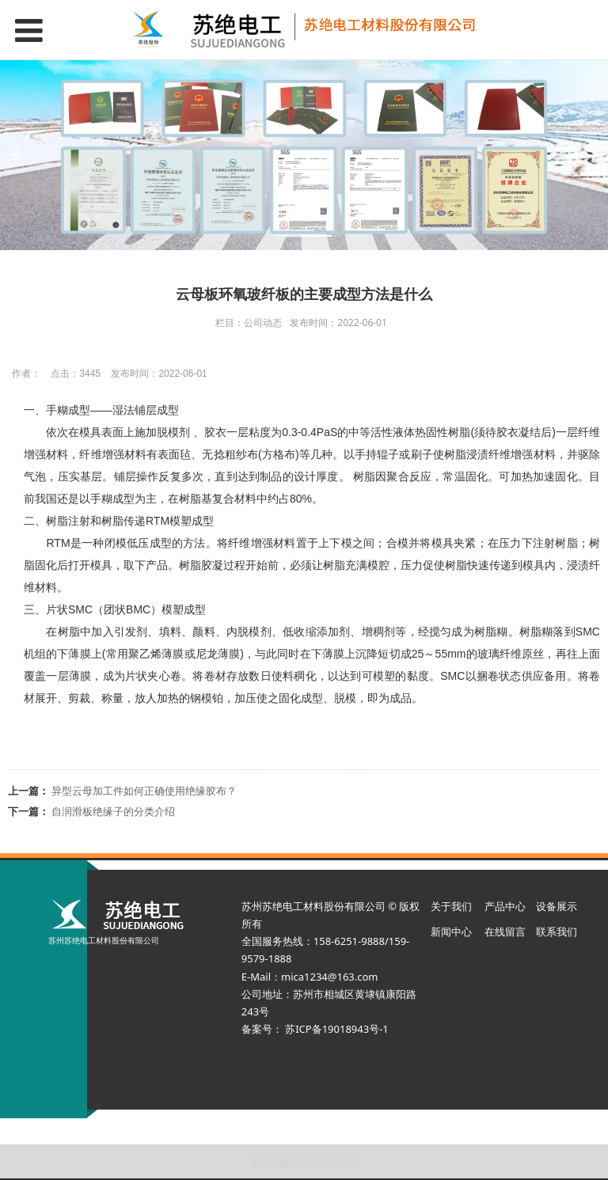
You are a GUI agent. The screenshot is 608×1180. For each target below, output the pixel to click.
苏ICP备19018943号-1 (304, 1162)
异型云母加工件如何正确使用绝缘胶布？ (144, 791)
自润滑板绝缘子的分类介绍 (113, 811)
